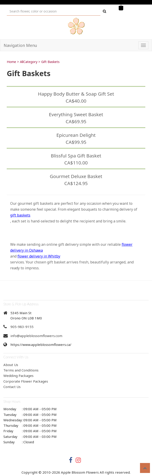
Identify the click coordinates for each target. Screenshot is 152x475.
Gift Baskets (50, 62)
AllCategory (28, 62)
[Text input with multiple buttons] (53, 11)
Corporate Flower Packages (25, 381)
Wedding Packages (18, 375)
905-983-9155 (22, 326)
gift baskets (20, 215)
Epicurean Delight (76, 135)
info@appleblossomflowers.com (36, 335)
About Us (10, 364)
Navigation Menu (20, 45)
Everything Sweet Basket (76, 114)
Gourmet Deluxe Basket (76, 176)
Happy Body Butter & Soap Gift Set (76, 94)
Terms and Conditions (21, 370)
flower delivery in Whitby (38, 256)
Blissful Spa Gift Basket (76, 155)
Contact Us (12, 386)
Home (11, 62)
